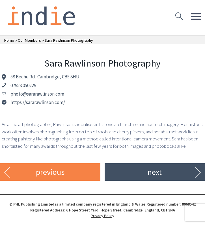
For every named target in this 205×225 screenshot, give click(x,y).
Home (9, 40)
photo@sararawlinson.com (37, 94)
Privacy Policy (102, 215)
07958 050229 (23, 85)
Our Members (29, 40)
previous (50, 172)
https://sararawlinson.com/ (37, 102)
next (155, 172)
